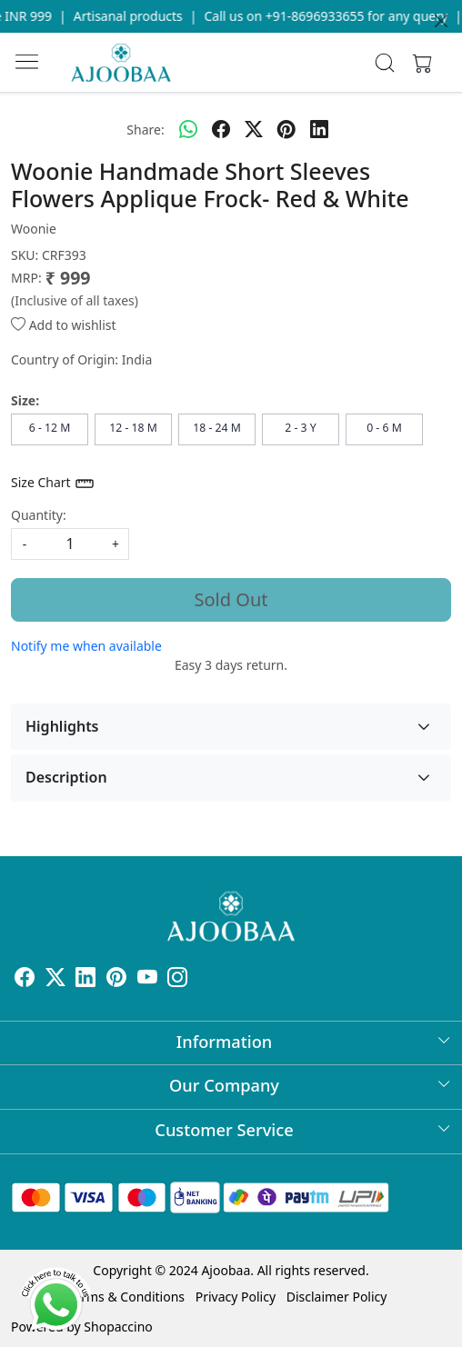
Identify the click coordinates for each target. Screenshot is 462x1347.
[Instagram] (177, 980)
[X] (55, 980)
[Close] (441, 21)
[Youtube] (147, 980)
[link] (385, 63)
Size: (25, 400)
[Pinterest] (116, 980)
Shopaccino (118, 1326)
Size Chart (53, 483)
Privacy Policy (236, 1296)
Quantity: (38, 515)
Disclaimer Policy (336, 1296)
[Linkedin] (85, 980)
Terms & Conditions (127, 1296)
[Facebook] (24, 980)
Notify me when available (86, 645)
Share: (145, 129)
